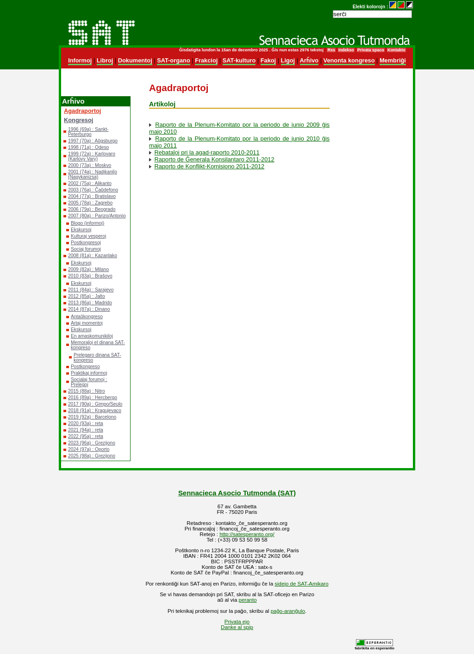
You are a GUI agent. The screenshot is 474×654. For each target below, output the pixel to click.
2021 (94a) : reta (85, 429)
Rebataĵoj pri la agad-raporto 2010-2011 (207, 152)
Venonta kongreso (349, 60)
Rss (331, 50)
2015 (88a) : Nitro (86, 391)
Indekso (346, 50)
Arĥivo (309, 60)
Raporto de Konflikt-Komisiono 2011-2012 (210, 166)
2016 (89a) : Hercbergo (92, 397)
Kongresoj (78, 120)
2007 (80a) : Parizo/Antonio (97, 215)
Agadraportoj (82, 110)
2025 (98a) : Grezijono (91, 455)
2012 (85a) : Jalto (86, 296)
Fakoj (268, 60)
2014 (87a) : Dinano (89, 309)
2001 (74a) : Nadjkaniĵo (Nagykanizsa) (92, 174)
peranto (248, 600)
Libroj (105, 60)
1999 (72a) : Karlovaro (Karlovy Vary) (91, 156)
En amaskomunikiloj (92, 336)
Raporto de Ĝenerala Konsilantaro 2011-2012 (214, 159)
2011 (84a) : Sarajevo (90, 289)
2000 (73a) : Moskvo (89, 165)
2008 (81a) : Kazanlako (92, 255)
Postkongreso (85, 366)
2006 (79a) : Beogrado (91, 209)
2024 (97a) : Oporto (88, 449)
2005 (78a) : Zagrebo (90, 202)
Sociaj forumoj (86, 249)
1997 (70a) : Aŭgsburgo (93, 140)
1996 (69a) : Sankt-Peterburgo (88, 132)
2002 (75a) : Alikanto (90, 183)
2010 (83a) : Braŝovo (90, 275)
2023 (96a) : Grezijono (91, 442)
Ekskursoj (81, 229)
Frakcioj (206, 60)
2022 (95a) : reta (85, 436)
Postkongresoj (86, 242)
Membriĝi (393, 60)
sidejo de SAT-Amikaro (301, 583)
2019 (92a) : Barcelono (92, 417)
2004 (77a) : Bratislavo (92, 196)
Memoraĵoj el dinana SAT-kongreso (98, 345)
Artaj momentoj (87, 323)
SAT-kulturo (239, 60)
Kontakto (396, 50)
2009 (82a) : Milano (88, 269)
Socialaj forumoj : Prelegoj (89, 382)
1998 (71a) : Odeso (88, 147)
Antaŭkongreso (87, 316)
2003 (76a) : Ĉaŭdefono (93, 189)
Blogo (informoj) (87, 223)
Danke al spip (237, 627)
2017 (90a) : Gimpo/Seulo (95, 404)
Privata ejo (237, 621)
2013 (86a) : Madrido (90, 302)
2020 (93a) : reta (85, 423)
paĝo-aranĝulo (288, 611)
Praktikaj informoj (89, 373)
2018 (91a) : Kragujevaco (94, 410)
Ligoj (288, 60)
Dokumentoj (135, 60)
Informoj (80, 60)
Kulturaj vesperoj (88, 236)
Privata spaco (370, 50)
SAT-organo (173, 60)
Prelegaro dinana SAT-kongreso (97, 357)
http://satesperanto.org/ (246, 534)
